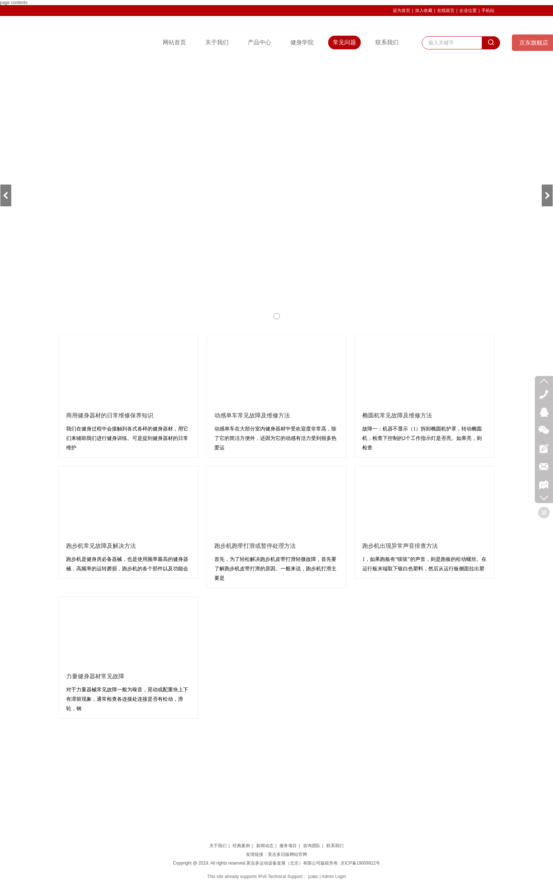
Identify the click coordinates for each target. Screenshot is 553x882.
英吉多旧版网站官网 (287, 854)
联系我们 (335, 845)
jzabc (313, 876)
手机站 (488, 10)
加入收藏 (423, 10)
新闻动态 (265, 845)
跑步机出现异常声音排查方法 (400, 546)
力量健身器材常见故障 (95, 676)
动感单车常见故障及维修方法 (252, 415)
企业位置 (468, 10)
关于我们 (218, 845)
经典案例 (241, 845)
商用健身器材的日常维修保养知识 (109, 415)
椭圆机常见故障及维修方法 (397, 415)
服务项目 (288, 845)
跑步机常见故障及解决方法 (101, 546)
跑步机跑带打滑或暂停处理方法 (255, 546)
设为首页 (401, 10)
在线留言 (446, 10)
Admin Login (334, 876)
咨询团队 (311, 845)
